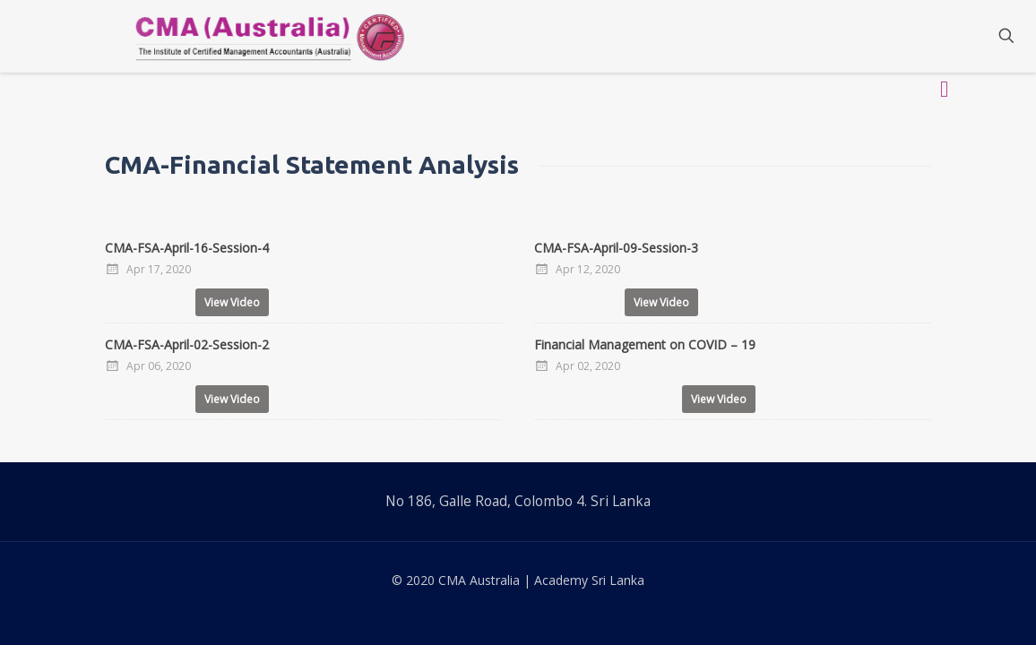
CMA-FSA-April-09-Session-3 (616, 247)
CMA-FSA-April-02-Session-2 (187, 344)
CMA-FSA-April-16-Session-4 (187, 247)
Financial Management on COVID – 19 (644, 344)
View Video (232, 302)
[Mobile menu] (943, 36)
